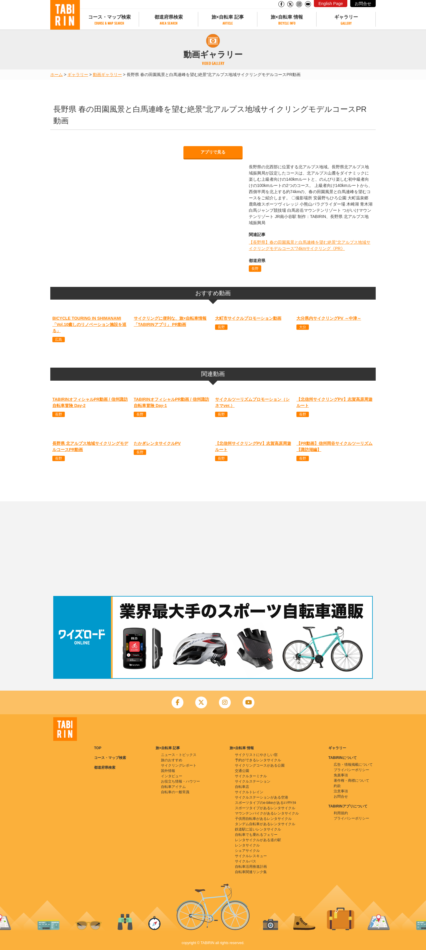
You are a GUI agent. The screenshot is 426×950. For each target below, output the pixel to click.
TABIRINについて (342, 758)
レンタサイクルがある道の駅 (258, 840)
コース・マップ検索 (109, 17)
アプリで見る (213, 152)
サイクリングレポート (178, 765)
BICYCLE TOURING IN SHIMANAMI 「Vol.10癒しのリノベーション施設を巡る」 (89, 324)
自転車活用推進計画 (251, 867)
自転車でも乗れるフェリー (256, 835)
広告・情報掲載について (353, 764)
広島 (58, 339)
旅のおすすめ (171, 760)
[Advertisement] (213, 548)
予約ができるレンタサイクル (258, 760)
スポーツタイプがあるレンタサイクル (265, 808)
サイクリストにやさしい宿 (256, 755)
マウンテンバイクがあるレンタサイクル (267, 813)
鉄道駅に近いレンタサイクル (258, 829)
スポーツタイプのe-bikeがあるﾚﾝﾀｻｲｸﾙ (265, 803)
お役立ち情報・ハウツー (180, 781)
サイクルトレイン (249, 792)
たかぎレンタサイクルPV (157, 443)
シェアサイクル (247, 851)
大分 (302, 327)
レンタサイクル (247, 845)
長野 (255, 268)
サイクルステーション (252, 781)
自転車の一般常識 (175, 792)
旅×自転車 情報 (287, 17)
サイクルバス (245, 861)
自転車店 (242, 787)
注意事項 (341, 791)
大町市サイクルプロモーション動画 (248, 318)
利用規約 (341, 813)
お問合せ (363, 3)
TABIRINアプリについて (347, 806)
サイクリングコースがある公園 (260, 765)
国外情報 (168, 771)
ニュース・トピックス (178, 755)
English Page (330, 3)
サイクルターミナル (251, 776)
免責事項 (341, 775)
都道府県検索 (168, 17)
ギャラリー (346, 17)
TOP (97, 748)
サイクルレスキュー (251, 856)
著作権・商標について (351, 780)
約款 (337, 786)
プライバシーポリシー (351, 770)
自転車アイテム (173, 787)
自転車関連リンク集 (251, 872)
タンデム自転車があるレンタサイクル (265, 824)
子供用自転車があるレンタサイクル (263, 819)
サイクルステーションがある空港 (261, 797)
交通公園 (242, 771)
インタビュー (171, 776)
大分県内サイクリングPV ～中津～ (328, 318)
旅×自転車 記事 (228, 17)
